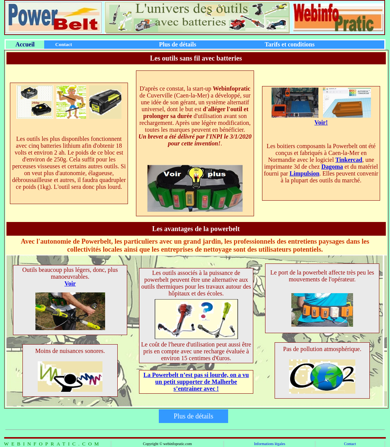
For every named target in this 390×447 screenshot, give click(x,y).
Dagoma (332, 166)
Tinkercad (349, 159)
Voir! (321, 122)
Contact (350, 444)
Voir (70, 283)
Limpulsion (304, 173)
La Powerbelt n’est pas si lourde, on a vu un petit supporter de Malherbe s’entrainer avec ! (196, 382)
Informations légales (269, 444)
